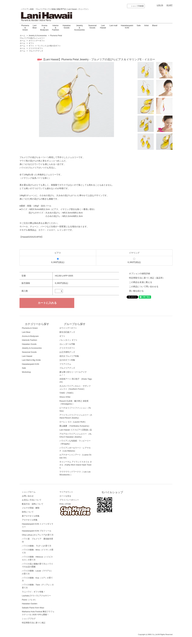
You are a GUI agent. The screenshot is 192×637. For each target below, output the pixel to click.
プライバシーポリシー (69, 500)
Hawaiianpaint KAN (127, 26)
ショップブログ (29, 618)
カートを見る (65, 496)
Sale (139, 25)
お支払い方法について (31, 500)
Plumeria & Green (25, 27)
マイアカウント (66, 492)
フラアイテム (65, 364)
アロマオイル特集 (30, 520)
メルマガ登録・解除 (30, 508)
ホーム (22, 36)
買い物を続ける (136, 291)
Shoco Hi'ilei (64, 397)
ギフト (31, 43)
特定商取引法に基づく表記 (33, 623)
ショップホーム (29, 492)
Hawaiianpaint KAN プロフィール (36, 531)
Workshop (26, 372)
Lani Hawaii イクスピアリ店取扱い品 (75, 430)
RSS (61, 504)
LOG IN (160, 5)
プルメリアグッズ (36, 51)
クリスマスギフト (36, 48)
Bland (154, 25)
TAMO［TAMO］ (67, 393)
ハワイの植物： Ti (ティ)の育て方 (36, 546)
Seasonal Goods (92, 26)
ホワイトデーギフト (37, 41)
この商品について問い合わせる (143, 286)
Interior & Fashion (55, 27)
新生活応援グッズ (67, 332)
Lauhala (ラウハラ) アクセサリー (36, 596)
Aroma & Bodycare (44, 27)
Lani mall (113, 25)
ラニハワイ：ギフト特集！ (33, 592)
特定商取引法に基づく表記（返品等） (147, 278)
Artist (146, 25)
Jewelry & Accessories (79, 27)
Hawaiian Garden (29, 603)
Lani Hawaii (27, 356)
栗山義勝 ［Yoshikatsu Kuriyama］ (74, 426)
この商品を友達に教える (140, 282)
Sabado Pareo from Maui (33, 608)
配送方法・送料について (32, 504)
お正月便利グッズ (67, 352)
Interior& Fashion (29, 340)
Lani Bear (35, 26)
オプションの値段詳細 (139, 273)
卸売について (28, 512)
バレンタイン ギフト (68, 340)
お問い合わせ (28, 496)
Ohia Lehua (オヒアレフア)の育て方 (38, 535)
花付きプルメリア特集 (69, 356)
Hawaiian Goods (67, 26)
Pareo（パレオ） (29, 600)
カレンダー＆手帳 (67, 344)
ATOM (68, 504)
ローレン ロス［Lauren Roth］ (73, 422)
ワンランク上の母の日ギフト (49, 46)
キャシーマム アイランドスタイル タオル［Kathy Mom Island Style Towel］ (75, 465)
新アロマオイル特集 (30, 516)
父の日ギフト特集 (67, 360)
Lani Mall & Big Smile (31, 360)
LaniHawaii (103, 26)
